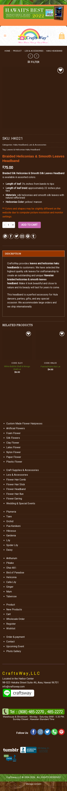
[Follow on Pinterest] (61, 732)
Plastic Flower (14, 461)
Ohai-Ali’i (11, 567)
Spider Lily (12, 545)
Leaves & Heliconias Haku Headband (23, 149)
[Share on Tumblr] (33, 236)
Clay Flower (12, 442)
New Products (14, 609)
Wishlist (10, 628)
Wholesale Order (15, 619)
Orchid (9, 521)
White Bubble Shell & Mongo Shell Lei (17, 367)
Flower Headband (16, 489)
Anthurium (11, 558)
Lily (8, 540)
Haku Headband (54, 51)
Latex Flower (13, 447)
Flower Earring (14, 498)
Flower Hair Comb (16, 479)
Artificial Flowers (15, 428)
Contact (10, 641)
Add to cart (29, 224)
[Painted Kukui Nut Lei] (50, 345)
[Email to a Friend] (22, 236)
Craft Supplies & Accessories (22, 470)
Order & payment (15, 636)
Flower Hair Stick (15, 484)
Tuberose (11, 596)
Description (13, 253)
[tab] (33, 254)
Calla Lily (11, 582)
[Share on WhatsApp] (5, 236)
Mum (9, 591)
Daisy (9, 549)
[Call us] (54, 732)
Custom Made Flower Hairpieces (24, 423)
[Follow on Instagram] (40, 732)
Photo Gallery (13, 651)
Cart (8, 614)
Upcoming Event (15, 646)
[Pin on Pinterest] (27, 236)
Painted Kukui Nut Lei (50, 366)
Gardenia (11, 535)
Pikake (10, 562)
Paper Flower (13, 457)
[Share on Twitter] (16, 236)
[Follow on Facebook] (33, 732)
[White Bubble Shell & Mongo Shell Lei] (17, 345)
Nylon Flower (13, 452)
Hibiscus (11, 530)
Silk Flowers (13, 437)
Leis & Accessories (34, 51)
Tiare (9, 516)
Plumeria (11, 511)
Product (17, 51)
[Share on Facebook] (10, 236)
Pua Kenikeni (13, 526)
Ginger (9, 586)
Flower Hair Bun (15, 493)
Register (11, 623)
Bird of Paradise (15, 572)
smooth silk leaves (48, 195)
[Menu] (5, 35)
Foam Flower (13, 433)
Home (7, 51)
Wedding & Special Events (20, 503)
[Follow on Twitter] (47, 732)
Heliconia (11, 577)
